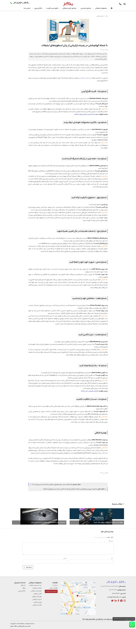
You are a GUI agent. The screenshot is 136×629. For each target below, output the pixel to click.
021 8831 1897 (114, 586)
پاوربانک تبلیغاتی (37, 596)
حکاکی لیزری (38, 8)
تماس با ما (27, 8)
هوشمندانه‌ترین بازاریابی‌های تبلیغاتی (85, 114)
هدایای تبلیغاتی (85, 78)
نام (112, 558)
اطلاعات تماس (53, 588)
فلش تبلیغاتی (37, 594)
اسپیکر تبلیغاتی (37, 599)
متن (111, 541)
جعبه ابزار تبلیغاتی (36, 591)
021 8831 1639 (104, 586)
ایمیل (65, 558)
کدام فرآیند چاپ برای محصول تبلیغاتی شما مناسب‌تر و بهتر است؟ (55, 484)
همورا (11, 626)
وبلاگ (24, 588)
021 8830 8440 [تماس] (21, 2)
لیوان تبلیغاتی (38, 602)
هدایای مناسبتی (86, 8)
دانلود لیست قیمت (52, 8)
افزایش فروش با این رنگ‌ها (89, 391)
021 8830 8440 (116, 582)
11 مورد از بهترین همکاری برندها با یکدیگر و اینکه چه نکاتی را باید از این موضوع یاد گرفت (74, 489)
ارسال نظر (28, 567)
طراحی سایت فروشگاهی (24, 626)
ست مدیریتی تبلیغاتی (35, 585)
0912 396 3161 (113, 590)
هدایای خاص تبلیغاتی (69, 8)
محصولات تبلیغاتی (101, 8)
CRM (15, 626)
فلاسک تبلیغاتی (37, 605)
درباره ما (55, 585)
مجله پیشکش (100, 16)
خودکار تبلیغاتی (37, 588)
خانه (106, 16)
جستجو (23, 585)
